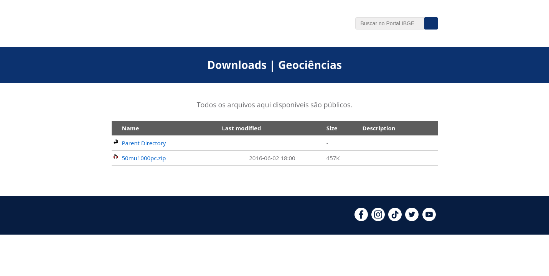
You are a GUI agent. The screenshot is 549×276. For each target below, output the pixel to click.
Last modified (241, 128)
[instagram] (378, 219)
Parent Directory (144, 143)
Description (378, 128)
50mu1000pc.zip (144, 158)
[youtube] (429, 219)
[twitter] (412, 219)
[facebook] (361, 219)
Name (130, 128)
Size (332, 128)
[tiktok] (395, 219)
